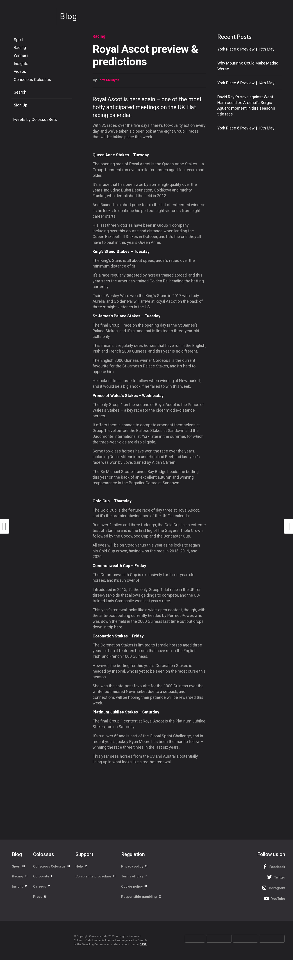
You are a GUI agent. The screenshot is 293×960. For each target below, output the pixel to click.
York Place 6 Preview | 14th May (246, 83)
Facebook (273, 866)
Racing (20, 47)
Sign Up (20, 105)
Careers (42, 887)
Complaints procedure (95, 877)
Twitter (275, 877)
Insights (21, 63)
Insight (19, 887)
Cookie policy (134, 887)
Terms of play (134, 877)
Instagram (273, 887)
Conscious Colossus (32, 79)
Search (20, 92)
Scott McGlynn (108, 80)
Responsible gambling (141, 897)
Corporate (43, 877)
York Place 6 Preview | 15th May (246, 49)
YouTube (274, 898)
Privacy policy (134, 866)
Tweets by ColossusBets (34, 119)
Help (81, 866)
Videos (20, 71)
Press (40, 897)
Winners (21, 55)
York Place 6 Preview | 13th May (246, 128)
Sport (18, 39)
